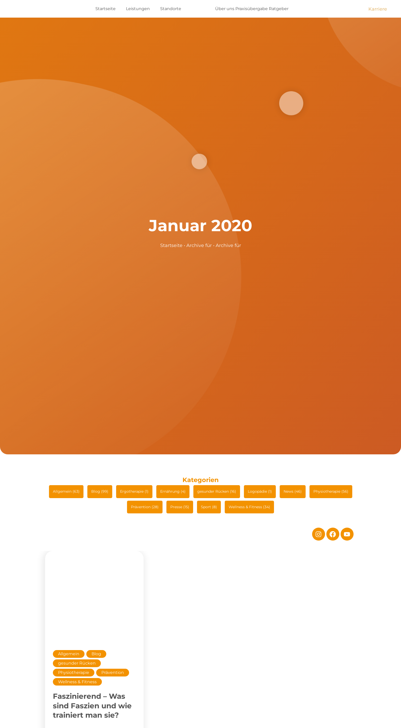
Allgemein (68, 653)
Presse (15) (179, 507)
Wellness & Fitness (77, 681)
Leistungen (138, 8)
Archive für (199, 245)
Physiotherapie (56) (330, 491)
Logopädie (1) (260, 491)
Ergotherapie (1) (134, 491)
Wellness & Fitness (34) (249, 507)
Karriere (377, 9)
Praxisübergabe (251, 8)
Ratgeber (279, 8)
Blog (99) (99, 491)
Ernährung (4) (173, 491)
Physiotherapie (73, 672)
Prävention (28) (145, 507)
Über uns (224, 8)
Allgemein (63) (66, 491)
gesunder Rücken (77, 663)
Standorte (170, 8)
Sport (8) (209, 507)
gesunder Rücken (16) (216, 491)
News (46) (293, 491)
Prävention (112, 672)
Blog (96, 653)
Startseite (105, 8)
